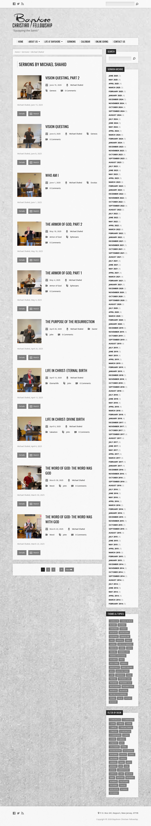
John (51, 334)
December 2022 (116, 194)
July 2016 (113, 489)
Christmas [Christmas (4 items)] (114, 629)
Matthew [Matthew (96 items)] (120, 778)
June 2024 (113, 123)
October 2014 (115, 572)
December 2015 (116, 517)
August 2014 (115, 580)
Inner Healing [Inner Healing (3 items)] (127, 667)
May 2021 (113, 268)
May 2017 (113, 450)
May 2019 (113, 355)
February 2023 (116, 186)
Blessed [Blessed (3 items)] (113, 625)
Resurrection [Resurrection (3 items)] (128, 687)
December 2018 (116, 375)
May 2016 (113, 497)
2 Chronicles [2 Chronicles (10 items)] (125, 731)
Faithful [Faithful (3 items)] (120, 640)
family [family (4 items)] (128, 640)
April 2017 (114, 454)
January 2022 (115, 237)
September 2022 (116, 205)
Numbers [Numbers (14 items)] (113, 781)
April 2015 (114, 548)
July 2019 (113, 347)
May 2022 (113, 221)
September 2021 (116, 253)
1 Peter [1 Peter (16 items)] (128, 724)
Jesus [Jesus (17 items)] (112, 671)
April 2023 (114, 178)
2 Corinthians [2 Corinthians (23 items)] (115, 735)
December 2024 (116, 99)
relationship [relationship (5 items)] (115, 687)
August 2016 (115, 485)
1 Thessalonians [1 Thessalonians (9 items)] (126, 727)
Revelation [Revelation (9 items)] (114, 789)
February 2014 (116, 603)
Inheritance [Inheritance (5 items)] (114, 667)
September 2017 (116, 434)
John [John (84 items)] (126, 766)
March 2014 (114, 600)
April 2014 (114, 595)
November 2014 (116, 568)
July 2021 (113, 261)
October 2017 (115, 430)
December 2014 (116, 564)
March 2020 (114, 316)
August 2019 (115, 343)
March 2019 (114, 363)
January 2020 (115, 324)
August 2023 (115, 162)
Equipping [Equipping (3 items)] (114, 636)
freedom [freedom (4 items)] (113, 648)
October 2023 (115, 154)
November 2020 (116, 292)
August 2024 (115, 115)
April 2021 (114, 273)
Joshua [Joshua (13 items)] (112, 770)
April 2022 (114, 225)
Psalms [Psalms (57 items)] (122, 785)
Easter (94, 329)
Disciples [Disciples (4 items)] (113, 633)
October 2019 (115, 335)
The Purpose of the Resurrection (70, 321)
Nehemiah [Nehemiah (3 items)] (130, 778)
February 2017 (116, 462)
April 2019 (114, 359)
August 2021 (115, 257)
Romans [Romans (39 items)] (124, 789)
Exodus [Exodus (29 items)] (123, 754)
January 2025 (115, 95)
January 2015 (115, 560)
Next (69, 569)
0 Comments (70, 90)
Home (17, 52)
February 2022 (116, 233)
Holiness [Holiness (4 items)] (113, 660)
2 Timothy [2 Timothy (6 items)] (113, 743)
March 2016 (114, 505)
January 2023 (115, 190)
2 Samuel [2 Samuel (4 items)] (121, 739)
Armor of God (55, 237)
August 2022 (115, 209)
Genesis (53, 90)
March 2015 (114, 552)
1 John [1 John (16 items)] (112, 724)
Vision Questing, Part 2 (62, 77)
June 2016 (113, 493)
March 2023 (114, 182)
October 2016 (115, 477)
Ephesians (74, 237)
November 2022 (116, 198)
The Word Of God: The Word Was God (68, 470)
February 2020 (116, 320)
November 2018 (116, 379)
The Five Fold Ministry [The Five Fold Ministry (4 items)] (118, 694)
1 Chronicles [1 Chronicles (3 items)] (115, 720)
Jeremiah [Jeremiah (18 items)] (113, 766)
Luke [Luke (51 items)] (121, 774)
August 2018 (115, 391)
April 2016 (114, 501)
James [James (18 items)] (129, 762)
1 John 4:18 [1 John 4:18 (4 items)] (114, 621)
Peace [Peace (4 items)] (129, 675)
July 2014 (113, 584)
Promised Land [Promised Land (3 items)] (124, 679)
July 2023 (113, 166)
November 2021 (116, 245)
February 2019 (116, 367)
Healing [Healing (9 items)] (113, 652)
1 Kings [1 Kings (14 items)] (120, 724)
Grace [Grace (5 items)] (129, 648)
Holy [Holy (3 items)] (122, 660)
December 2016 (116, 469)
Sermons (25, 52)
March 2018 (114, 410)
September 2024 (116, 111)
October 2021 (115, 249)
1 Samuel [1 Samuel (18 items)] (113, 727)
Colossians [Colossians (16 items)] (114, 747)
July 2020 (113, 308)
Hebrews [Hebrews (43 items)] (113, 762)
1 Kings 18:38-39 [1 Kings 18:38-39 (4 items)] (126, 621)
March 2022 (114, 229)
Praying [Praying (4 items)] (113, 679)
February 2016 (116, 509)
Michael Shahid (37, 52)
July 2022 (113, 213)
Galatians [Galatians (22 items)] (113, 758)
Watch (34, 113)
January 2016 (115, 513)
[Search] (120, 4)
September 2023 (116, 158)
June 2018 (113, 399)
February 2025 (116, 91)
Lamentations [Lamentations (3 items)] (123, 770)
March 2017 (114, 458)
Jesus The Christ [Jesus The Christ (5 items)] (122, 671)
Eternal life (54, 383)
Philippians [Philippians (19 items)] (124, 781)
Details (22, 113)
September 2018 (116, 387)
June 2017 (113, 446)
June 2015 (113, 540)
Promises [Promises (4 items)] (113, 683)
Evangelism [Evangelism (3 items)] (125, 636)
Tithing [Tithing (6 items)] (112, 698)
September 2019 (116, 339)
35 (61, 569)
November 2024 (116, 103)
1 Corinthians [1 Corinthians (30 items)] (128, 720)
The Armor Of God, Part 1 (63, 272)
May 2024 (113, 127)
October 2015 (115, 525)
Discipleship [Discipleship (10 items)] (124, 633)
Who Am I (52, 175)
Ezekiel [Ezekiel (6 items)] (131, 754)
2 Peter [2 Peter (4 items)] (112, 739)
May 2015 (113, 544)
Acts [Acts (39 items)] (121, 743)
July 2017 (113, 442)
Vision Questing (57, 126)
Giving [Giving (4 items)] (122, 648)
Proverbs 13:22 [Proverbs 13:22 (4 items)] (125, 683)
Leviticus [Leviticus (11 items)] (113, 774)
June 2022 (113, 217)
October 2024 (115, 107)
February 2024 (116, 138)
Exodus (94, 182)
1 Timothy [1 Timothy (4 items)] (113, 731)
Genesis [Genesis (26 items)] (123, 758)
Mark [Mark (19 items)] (112, 778)
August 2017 (115, 438)
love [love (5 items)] (111, 675)
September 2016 (116, 481)
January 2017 (115, 465)
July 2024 (113, 119)
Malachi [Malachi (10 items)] (129, 774)
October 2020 (115, 296)
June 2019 (113, 351)
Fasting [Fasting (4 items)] (113, 644)
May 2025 (113, 79)
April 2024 (114, 131)
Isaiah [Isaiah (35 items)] (121, 762)
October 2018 (115, 383)
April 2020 (114, 312)
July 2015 (113, 536)
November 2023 (116, 150)
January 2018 (115, 418)
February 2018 (116, 414)
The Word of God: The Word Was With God (68, 519)
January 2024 (115, 142)
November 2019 (116, 332)
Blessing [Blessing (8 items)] (122, 625)
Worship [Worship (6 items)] (113, 702)
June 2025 (113, 75)
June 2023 (113, 170)
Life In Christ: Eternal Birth (66, 370)
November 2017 (116, 426)
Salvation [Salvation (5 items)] (123, 690)
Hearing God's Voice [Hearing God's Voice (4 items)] (117, 656)
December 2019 (116, 328)
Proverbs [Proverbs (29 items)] (113, 785)
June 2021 (113, 265)
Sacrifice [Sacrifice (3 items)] (113, 690)
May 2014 (113, 592)
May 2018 (113, 403)
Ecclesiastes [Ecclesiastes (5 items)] (128, 751)
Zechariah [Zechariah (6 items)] (114, 793)
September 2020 (116, 300)
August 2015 (115, 533)
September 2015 (116, 529)
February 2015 (116, 556)
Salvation (53, 432)
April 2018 (114, 406)
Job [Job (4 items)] (120, 766)
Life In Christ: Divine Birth (65, 419)
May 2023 (113, 174)
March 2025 (114, 87)
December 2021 (116, 241)
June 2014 (113, 588)
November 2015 (116, 521)
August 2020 (115, 304)
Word (52, 486)
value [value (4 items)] (120, 698)
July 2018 (113, 395)
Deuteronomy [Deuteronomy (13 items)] (115, 751)
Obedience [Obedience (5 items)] (120, 675)
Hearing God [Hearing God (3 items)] (124, 652)
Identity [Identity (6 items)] (124, 663)
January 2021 (115, 284)
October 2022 (115, 202)
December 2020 (116, 288)
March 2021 (114, 276)
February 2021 (116, 280)
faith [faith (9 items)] (112, 640)
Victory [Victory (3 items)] (128, 698)
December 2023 (116, 146)
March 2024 (114, 135)
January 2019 (115, 371)
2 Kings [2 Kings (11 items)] (126, 735)
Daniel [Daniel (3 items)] (124, 747)
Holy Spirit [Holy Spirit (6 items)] (114, 663)
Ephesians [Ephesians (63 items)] (113, 754)
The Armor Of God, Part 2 (63, 224)
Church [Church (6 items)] (123, 629)
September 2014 (116, 576)
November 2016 (116, 473)
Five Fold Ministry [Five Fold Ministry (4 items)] (125, 644)
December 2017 (116, 422)
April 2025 (114, 83)
